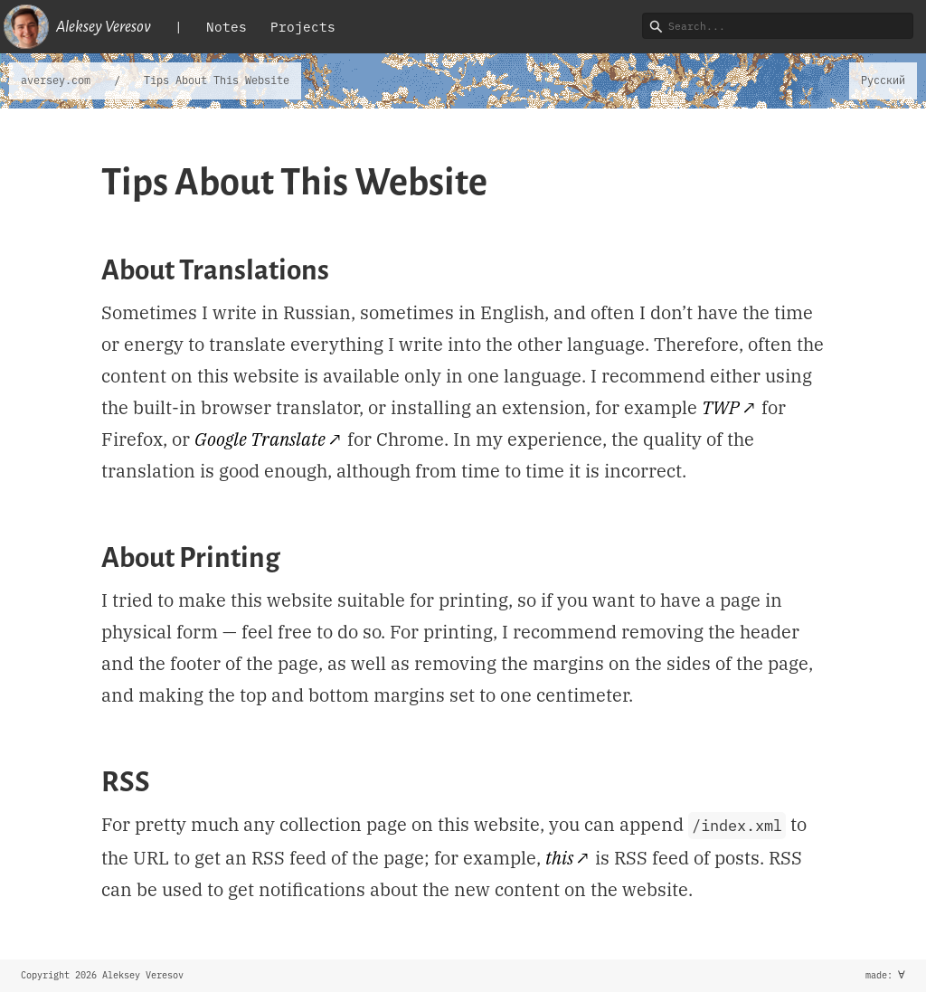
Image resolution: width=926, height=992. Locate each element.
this (559, 858)
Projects (302, 26)
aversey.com (55, 80)
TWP (721, 407)
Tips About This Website (216, 80)
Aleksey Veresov (77, 27)
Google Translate (260, 439)
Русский (883, 80)
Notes (226, 26)
